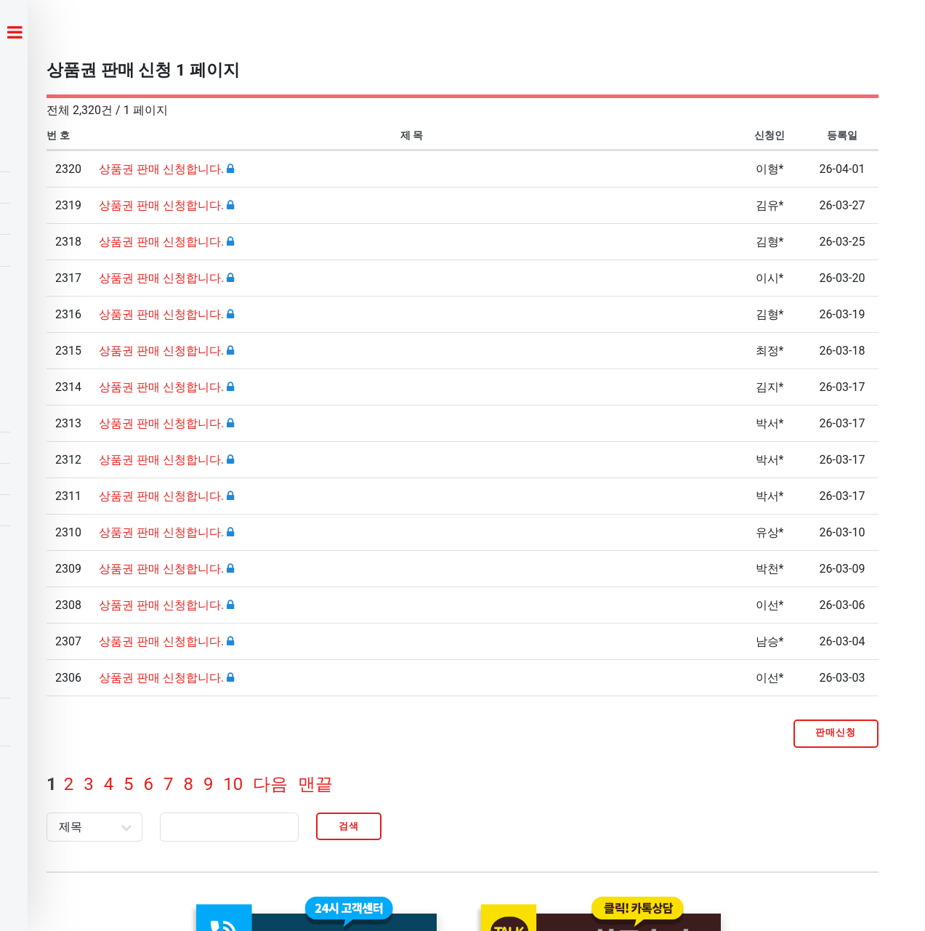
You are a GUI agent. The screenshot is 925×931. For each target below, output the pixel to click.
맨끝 (315, 784)
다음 (270, 784)
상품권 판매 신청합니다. (163, 169)
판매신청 (835, 732)
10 (233, 784)
